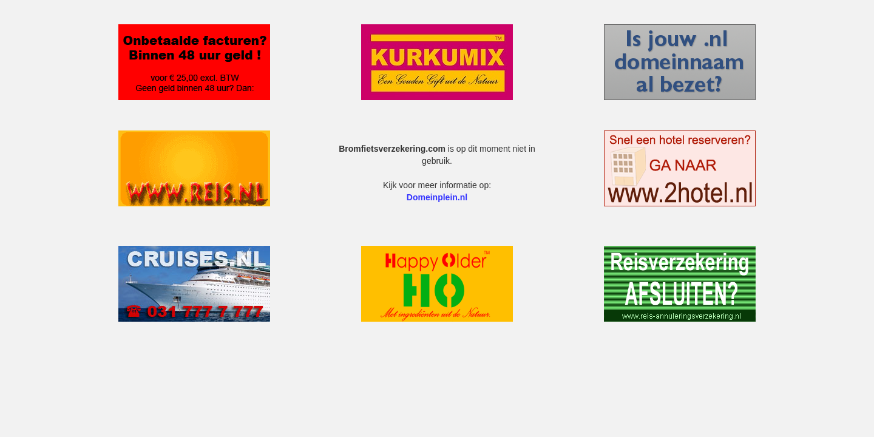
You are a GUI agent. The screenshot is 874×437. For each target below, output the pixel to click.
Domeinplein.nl (437, 197)
